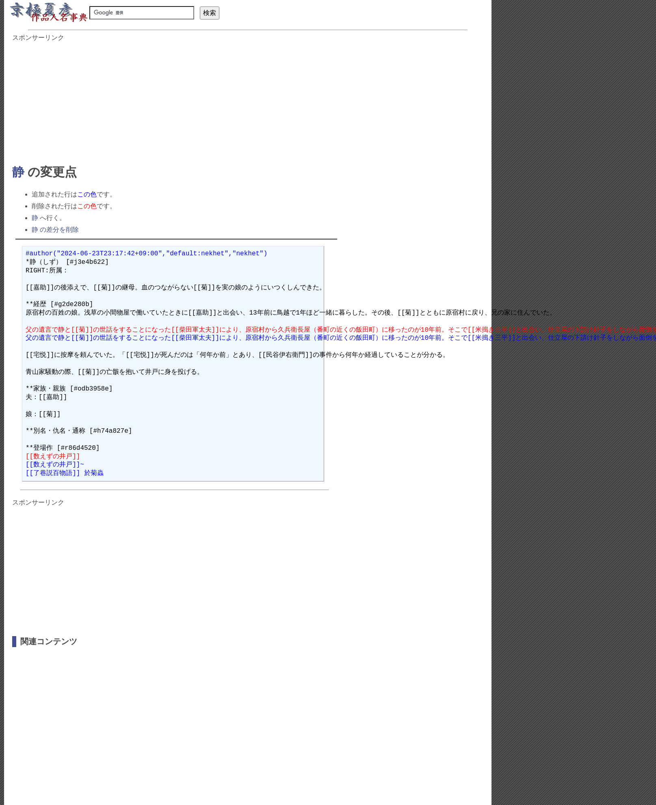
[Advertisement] (192, 99)
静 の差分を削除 (55, 229)
